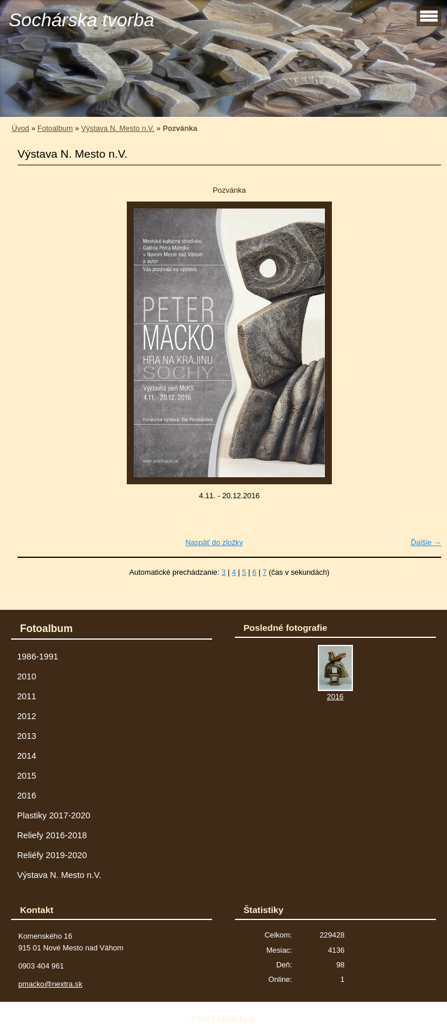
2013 (26, 736)
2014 (26, 756)
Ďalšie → (426, 542)
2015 (26, 775)
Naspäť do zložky (214, 542)
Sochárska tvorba (81, 19)
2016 (26, 795)
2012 (26, 716)
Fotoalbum (54, 128)
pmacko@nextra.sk (50, 984)
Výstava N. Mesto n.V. (117, 128)
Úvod (20, 128)
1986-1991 (37, 656)
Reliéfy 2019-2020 (51, 855)
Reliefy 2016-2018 (51, 835)
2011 (26, 696)
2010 (26, 676)
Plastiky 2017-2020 (53, 815)
